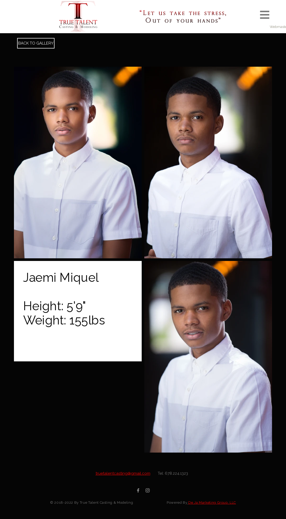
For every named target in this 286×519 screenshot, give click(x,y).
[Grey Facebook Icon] (138, 490)
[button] (264, 15)
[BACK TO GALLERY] (36, 43)
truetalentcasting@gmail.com (123, 473)
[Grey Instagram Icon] (147, 490)
